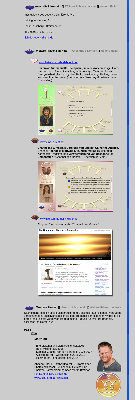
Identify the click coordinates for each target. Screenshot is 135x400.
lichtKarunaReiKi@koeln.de (50, 373)
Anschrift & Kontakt (47, 6)
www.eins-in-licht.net (52, 142)
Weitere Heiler (46, 307)
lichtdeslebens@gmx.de (39, 37)
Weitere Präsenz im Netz (51, 50)
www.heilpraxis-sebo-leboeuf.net (58, 62)
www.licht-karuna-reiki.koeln (51, 377)
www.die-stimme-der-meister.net (59, 218)
